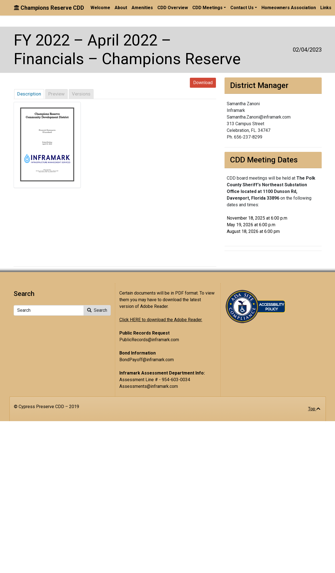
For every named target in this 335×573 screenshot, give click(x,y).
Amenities (142, 7)
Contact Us (242, 7)
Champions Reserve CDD (49, 7)
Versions (81, 94)
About (121, 7)
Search (97, 310)
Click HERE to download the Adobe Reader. (160, 319)
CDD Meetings (207, 7)
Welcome (100, 7)
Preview (56, 94)
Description (29, 94)
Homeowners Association (288, 7)
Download (203, 82)
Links (325, 7)
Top (314, 408)
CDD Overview (172, 7)
